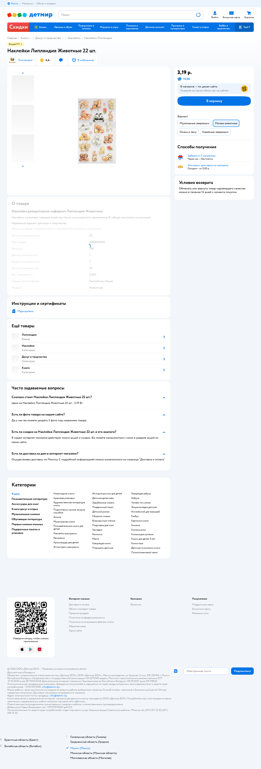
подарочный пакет (102, 507)
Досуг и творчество (48, 38)
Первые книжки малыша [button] (27, 524)
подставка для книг (103, 525)
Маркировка (25, 311)
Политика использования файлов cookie (91, 621)
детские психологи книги (145, 548)
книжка (135, 525)
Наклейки (74, 38)
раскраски (59, 538)
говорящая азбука (141, 493)
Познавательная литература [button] (29, 499)
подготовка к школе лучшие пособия (69, 511)
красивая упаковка (63, 498)
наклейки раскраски (65, 533)
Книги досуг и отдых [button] (25, 509)
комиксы (97, 534)
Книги (24, 38)
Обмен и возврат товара (82, 608)
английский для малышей (145, 511)
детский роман (100, 511)
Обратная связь (77, 626)
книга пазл (137, 543)
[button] (244, 27)
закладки (97, 529)
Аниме (57, 517)
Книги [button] (16, 494)
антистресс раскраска (66, 547)
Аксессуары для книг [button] (25, 504)
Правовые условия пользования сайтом (64, 668)
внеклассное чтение (103, 520)
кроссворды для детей (66, 542)
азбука (135, 498)
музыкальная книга (64, 521)
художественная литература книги (69, 504)
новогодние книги (63, 493)
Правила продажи (79, 613)
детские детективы (103, 498)
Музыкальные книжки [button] (26, 514)
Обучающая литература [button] (27, 519)
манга (95, 538)
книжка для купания (142, 534)
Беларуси (29, 672)
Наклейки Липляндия (98, 38)
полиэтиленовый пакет (144, 552)
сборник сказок (101, 516)
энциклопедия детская (144, 507)
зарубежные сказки (103, 502)
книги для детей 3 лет (143, 538)
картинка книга (139, 520)
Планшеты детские (102, 548)
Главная (12, 38)
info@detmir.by (50, 686)
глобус (135, 516)
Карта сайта (75, 630)
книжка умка (138, 529)
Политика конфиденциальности (87, 617)
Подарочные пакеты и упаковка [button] (26, 531)
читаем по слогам (141, 502)
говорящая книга (101, 543)
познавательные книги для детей (68, 527)
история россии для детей (107, 493)
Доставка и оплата (79, 604)
